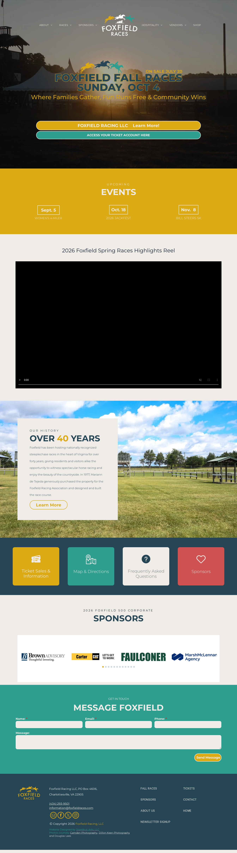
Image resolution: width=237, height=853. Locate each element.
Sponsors (201, 571)
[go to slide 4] (111, 667)
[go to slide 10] (128, 667)
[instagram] (75, 815)
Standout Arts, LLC (87, 829)
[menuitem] (46, 25)
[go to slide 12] (134, 667)
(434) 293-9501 (59, 803)
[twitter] (68, 815)
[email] (53, 815)
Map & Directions (91, 571)
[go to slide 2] (106, 667)
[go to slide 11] (131, 667)
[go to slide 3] (108, 667)
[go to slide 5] (114, 667)
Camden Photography (84, 832)
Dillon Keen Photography (114, 832)
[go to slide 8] (122, 667)
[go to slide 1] (103, 667)
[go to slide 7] (120, 667)
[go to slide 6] (117, 667)
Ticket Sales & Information (36, 573)
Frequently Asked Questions (146, 574)
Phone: (159, 718)
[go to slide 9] (125, 667)
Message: (22, 733)
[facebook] (60, 815)
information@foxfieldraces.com (71, 808)
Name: (20, 718)
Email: (89, 718)
